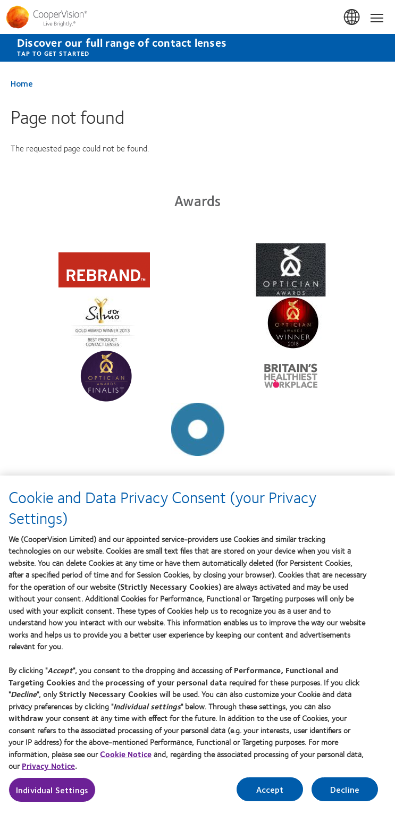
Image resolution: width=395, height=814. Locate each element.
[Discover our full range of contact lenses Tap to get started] (197, 48)
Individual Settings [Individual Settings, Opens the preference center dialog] (52, 789)
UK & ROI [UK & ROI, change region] (352, 17)
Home (22, 83)
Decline (344, 789)
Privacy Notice (48, 765)
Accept (270, 789)
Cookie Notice (126, 754)
